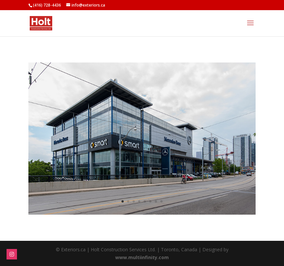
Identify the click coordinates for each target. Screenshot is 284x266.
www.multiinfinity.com (142, 257)
